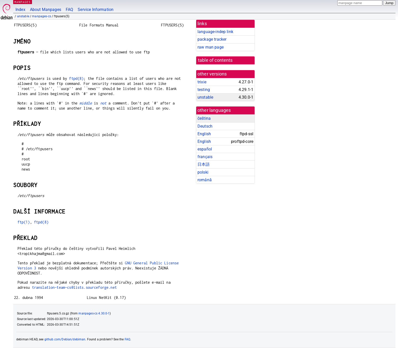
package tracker (211, 39)
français (204, 156)
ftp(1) (24, 222)
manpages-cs (41, 16)
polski (202, 172)
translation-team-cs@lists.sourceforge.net (74, 287)
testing (203, 89)
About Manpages (45, 9)
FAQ (69, 9)
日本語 (203, 164)
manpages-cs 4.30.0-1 (94, 313)
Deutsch (204, 126)
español (204, 149)
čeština (204, 118)
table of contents (215, 60)
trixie (201, 82)
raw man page (210, 47)
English (204, 133)
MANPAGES (22, 2)
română (204, 179)
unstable (23, 16)
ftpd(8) (76, 78)
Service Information (95, 9)
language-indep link (215, 31)
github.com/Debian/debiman (65, 339)
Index (20, 9)
